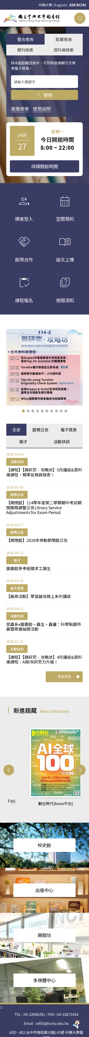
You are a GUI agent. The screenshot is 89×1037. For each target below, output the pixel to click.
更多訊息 (69, 676)
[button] (23, 411)
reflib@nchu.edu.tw (52, 1023)
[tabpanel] (44, 558)
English (60, 4)
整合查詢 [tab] (25, 39)
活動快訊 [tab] (62, 441)
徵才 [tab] (23, 441)
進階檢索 (20, 108)
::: (1, 12)
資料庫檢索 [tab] (64, 50)
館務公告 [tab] (41, 429)
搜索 (44, 95)
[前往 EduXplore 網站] (77, 1024)
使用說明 (42, 108)
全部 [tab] (16, 429)
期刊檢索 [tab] (25, 50)
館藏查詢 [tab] (64, 39)
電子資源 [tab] (69, 429)
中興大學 (45, 4)
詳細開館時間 (44, 166)
